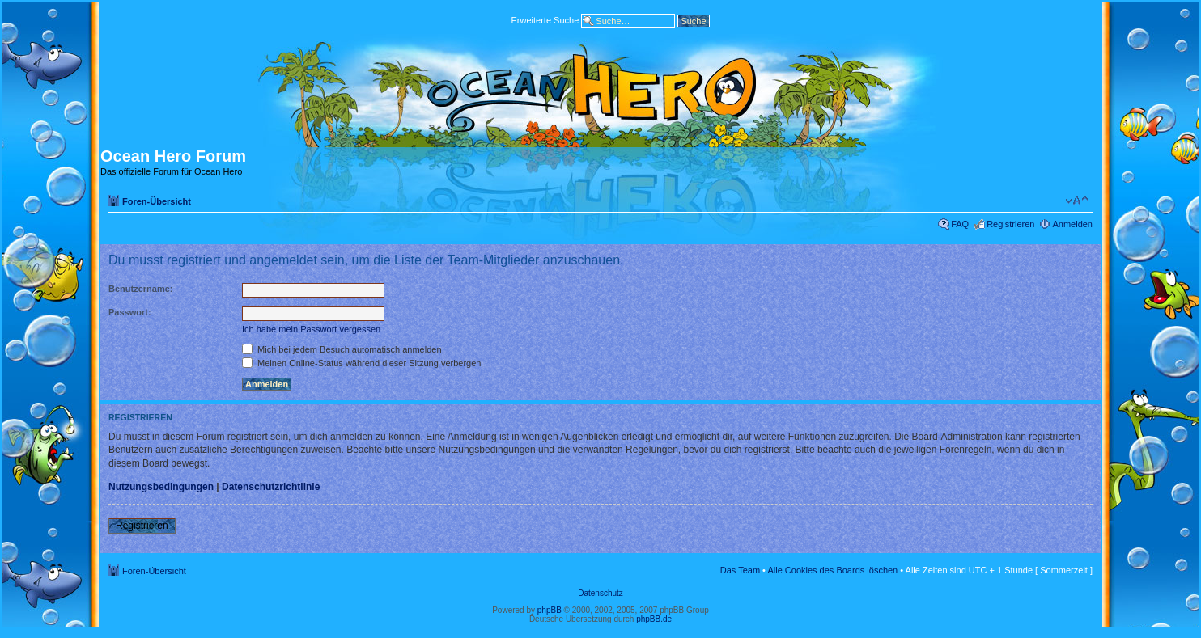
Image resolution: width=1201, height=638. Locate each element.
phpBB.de (654, 619)
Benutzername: (140, 289)
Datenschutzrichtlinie (271, 486)
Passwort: (129, 312)
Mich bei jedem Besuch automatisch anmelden (342, 349)
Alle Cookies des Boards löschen (832, 570)
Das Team (740, 570)
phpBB (549, 610)
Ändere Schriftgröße (1077, 200)
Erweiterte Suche (545, 19)
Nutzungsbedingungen (161, 486)
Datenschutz (600, 593)
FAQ (960, 224)
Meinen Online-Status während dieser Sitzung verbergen (361, 363)
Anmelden (1072, 224)
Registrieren (1010, 224)
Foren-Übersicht (156, 201)
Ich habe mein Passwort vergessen (311, 329)
